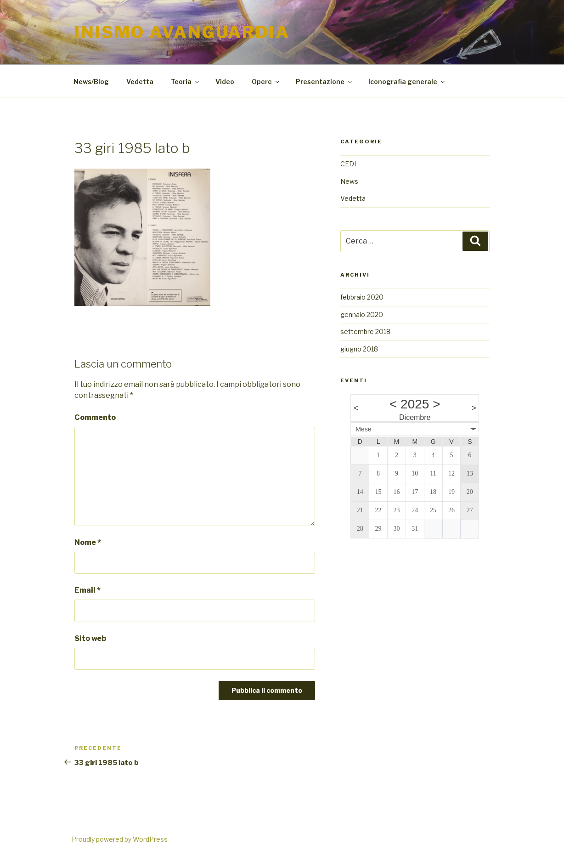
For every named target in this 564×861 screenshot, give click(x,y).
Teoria (185, 81)
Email (87, 590)
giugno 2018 (359, 349)
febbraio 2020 (362, 297)
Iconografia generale (407, 81)
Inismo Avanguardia (182, 32)
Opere (266, 81)
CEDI (348, 164)
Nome (87, 542)
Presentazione (324, 81)
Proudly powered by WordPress (120, 839)
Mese (363, 429)
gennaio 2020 (361, 314)
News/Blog (91, 81)
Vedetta (139, 81)
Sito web (90, 638)
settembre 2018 (365, 331)
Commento (95, 417)
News (349, 181)
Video (224, 81)
